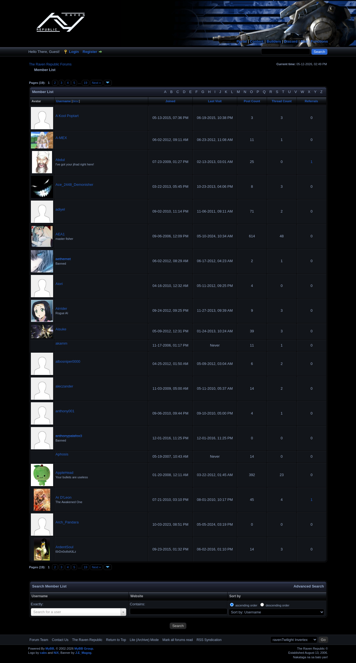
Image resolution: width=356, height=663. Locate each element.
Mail (304, 41)
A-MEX (61, 138)
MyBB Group (84, 648)
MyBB (49, 648)
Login (74, 52)
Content (257, 41)
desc (76, 101)
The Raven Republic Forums (50, 64)
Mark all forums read (177, 640)
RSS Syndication (209, 640)
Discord (290, 41)
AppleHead (64, 473)
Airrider (61, 308)
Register (90, 52)
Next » (96, 82)
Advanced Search (308, 586)
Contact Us (60, 640)
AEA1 (60, 234)
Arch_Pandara (67, 522)
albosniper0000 (68, 361)
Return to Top (116, 640)
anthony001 (65, 411)
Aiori (59, 284)
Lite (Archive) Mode (144, 640)
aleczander (64, 386)
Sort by (235, 596)
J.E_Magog (83, 652)
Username (40, 596)
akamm (62, 343)
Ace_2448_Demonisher (74, 184)
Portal (242, 41)
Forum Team (38, 640)
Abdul (60, 160)
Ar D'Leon (63, 497)
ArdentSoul (64, 547)
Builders (274, 41)
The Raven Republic (87, 640)
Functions (319, 41)
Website (136, 596)
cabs (43, 652)
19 (85, 82)
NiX (56, 652)
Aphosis (62, 454)
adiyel (60, 209)
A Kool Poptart (67, 116)
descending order (277, 605)
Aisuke (61, 329)
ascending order (246, 605)
